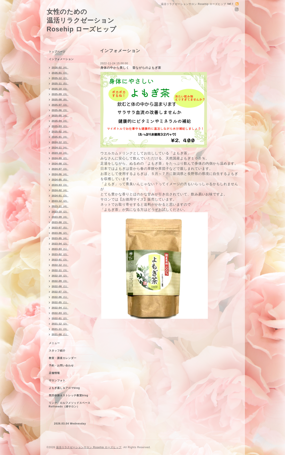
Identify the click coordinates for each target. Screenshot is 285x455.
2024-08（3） (60, 163)
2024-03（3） (60, 185)
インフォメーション (61, 59)
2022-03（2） (60, 313)
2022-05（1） (60, 302)
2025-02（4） (60, 131)
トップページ (57, 51)
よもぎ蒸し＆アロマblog (64, 387)
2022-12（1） (60, 265)
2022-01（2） (60, 318)
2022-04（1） (60, 307)
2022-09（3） (60, 281)
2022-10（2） (60, 275)
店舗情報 (54, 373)
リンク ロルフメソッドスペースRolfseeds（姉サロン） (69, 404)
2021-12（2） (60, 323)
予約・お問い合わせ (61, 365)
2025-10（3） (60, 89)
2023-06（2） (60, 233)
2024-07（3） (60, 169)
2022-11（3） (60, 270)
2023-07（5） (60, 227)
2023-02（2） (60, 254)
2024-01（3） (60, 195)
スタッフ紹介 (57, 350)
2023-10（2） (60, 211)
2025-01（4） (60, 137)
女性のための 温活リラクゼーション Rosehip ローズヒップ (82, 20)
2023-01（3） (60, 259)
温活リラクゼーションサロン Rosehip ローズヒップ (89, 447)
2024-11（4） (60, 147)
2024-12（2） (60, 142)
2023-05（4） (60, 238)
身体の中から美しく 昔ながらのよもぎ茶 (130, 67)
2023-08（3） (60, 222)
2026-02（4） (60, 67)
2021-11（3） (60, 329)
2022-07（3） (60, 291)
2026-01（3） (60, 73)
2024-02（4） (60, 190)
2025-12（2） (60, 78)
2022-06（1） (60, 297)
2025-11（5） (60, 83)
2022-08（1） (60, 286)
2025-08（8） (60, 99)
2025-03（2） (60, 126)
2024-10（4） (60, 153)
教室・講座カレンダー (63, 358)
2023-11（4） (60, 206)
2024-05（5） (60, 179)
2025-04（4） (60, 121)
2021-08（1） (60, 334)
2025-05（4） (60, 115)
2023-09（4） (60, 217)
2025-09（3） (60, 94)
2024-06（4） (60, 174)
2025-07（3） (60, 105)
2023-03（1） (60, 249)
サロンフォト (57, 380)
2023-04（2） (60, 243)
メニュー (54, 343)
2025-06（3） (60, 110)
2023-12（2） (60, 201)
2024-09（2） (60, 158)
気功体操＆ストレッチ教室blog (68, 395)
